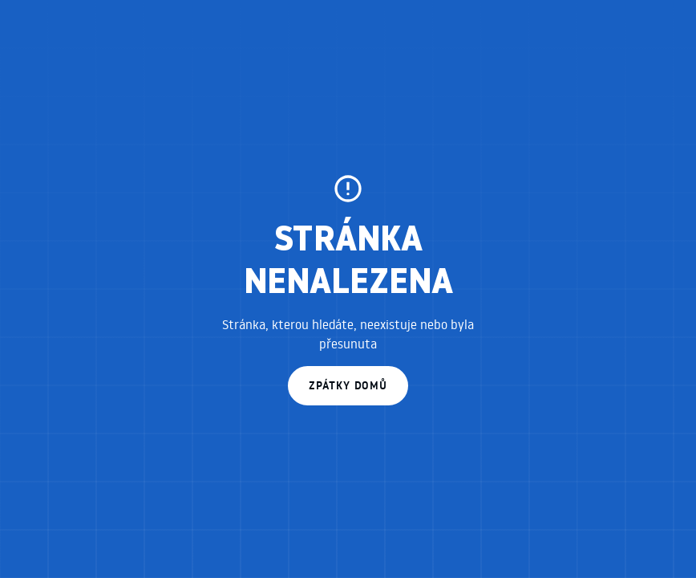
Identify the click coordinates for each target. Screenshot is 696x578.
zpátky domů (348, 385)
